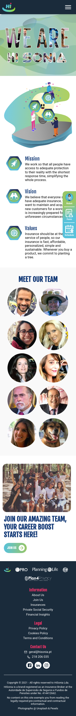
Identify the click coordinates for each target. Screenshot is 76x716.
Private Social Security (38, 609)
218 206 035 (38, 657)
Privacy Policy (38, 628)
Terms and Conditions (38, 638)
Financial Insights (38, 614)
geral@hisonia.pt (37, 652)
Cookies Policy (38, 633)
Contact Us (38, 647)
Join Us (38, 600)
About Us (38, 595)
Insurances (38, 605)
